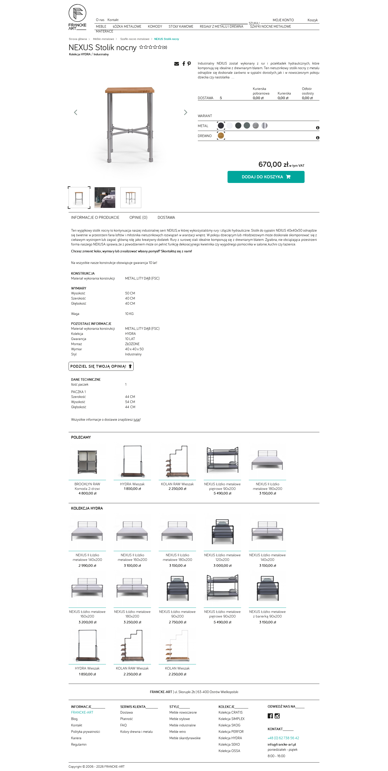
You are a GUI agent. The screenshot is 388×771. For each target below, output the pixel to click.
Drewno (205, 135)
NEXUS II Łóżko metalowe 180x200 (267, 486)
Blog (74, 718)
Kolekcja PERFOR (231, 731)
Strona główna (78, 39)
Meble (101, 26)
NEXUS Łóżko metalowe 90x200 (177, 614)
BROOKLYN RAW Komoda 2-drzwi (87, 486)
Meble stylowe (179, 718)
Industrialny (101, 54)
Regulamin (79, 744)
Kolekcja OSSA (229, 750)
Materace (104, 31)
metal (203, 126)
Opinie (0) (138, 217)
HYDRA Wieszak (132, 484)
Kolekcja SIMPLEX (231, 718)
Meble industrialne (182, 725)
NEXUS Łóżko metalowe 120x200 (222, 557)
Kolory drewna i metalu (136, 731)
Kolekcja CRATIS (231, 712)
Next (186, 114)
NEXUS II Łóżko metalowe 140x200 (87, 557)
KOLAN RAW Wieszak (177, 484)
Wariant (205, 116)
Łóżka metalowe (127, 26)
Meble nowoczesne (183, 712)
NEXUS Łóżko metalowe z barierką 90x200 (267, 614)
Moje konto (283, 20)
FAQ (123, 725)
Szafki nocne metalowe (270, 26)
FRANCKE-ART (82, 712)
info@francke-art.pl (282, 744)
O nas (100, 19)
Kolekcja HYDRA (80, 54)
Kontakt (112, 19)
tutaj (137, 419)
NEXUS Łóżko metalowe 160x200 (87, 614)
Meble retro (177, 731)
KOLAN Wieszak (177, 668)
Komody (155, 26)
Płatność (126, 718)
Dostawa (166, 217)
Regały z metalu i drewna (221, 26)
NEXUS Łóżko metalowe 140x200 (267, 557)
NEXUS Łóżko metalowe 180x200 (132, 614)
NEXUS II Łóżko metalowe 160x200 (132, 557)
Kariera (76, 738)
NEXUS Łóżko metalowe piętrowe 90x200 (222, 486)
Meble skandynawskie (185, 738)
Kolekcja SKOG (229, 725)
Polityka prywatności (85, 731)
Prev (75, 114)
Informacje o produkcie (95, 217)
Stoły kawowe (181, 26)
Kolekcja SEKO (229, 744)
